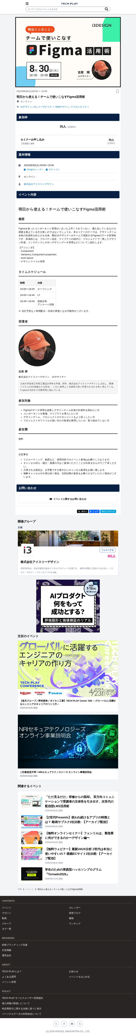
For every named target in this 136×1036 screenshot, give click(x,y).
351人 (111, 556)
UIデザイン (26, 106)
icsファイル (52, 169)
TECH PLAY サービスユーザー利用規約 (22, 998)
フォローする (107, 550)
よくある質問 (9, 976)
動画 (4, 918)
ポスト (82, 511)
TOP (20, 889)
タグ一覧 (6, 928)
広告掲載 (6, 950)
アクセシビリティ (80, 106)
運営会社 (6, 955)
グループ (6, 923)
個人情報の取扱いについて (16, 1003)
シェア (94, 511)
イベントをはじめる (79, 976)
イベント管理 (9, 982)
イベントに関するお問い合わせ (68, 499)
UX (35, 106)
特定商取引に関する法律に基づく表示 (21, 1008)
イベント (30, 889)
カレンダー (75, 907)
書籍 (71, 918)
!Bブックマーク (108, 511)
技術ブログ (75, 913)
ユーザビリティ (46, 106)
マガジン (6, 913)
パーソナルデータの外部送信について (21, 1014)
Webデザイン (62, 106)
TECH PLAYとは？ (12, 971)
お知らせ (73, 971)
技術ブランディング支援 (14, 944)
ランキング (75, 923)
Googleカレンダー (33, 169)
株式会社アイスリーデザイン (39, 184)
